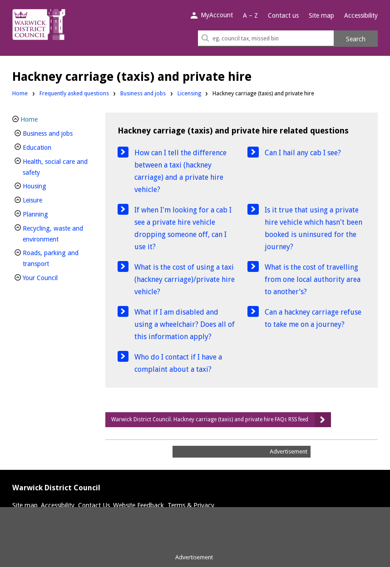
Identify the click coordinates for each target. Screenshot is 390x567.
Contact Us (94, 505)
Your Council (55, 276)
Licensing (189, 93)
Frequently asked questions (74, 93)
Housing (50, 185)
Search (355, 39)
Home (20, 93)
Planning (51, 213)
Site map (321, 15)
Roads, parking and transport (51, 258)
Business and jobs (143, 93)
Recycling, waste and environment (56, 234)
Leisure (48, 199)
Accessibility (361, 15)
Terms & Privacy (191, 505)
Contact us (283, 15)
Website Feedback (138, 505)
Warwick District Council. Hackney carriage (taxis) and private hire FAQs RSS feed (209, 419)
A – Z (250, 15)
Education (52, 146)
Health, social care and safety (55, 167)
